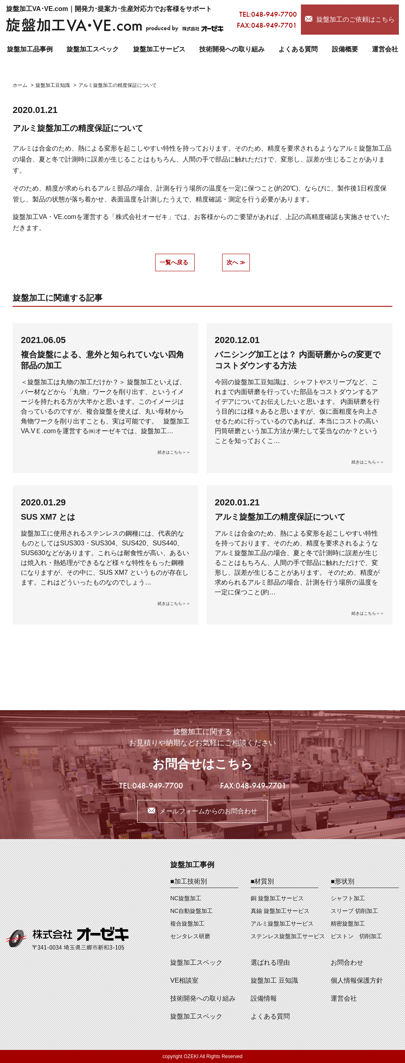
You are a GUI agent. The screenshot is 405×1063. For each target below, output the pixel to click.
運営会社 (385, 49)
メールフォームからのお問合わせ (208, 811)
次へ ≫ (236, 262)
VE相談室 (184, 980)
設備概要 (345, 49)
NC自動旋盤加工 (191, 911)
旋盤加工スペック (93, 49)
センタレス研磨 (190, 936)
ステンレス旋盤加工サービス (288, 936)
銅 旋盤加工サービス (277, 898)
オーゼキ (155, 216)
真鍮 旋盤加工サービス (280, 911)
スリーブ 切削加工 (354, 911)
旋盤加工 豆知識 (274, 980)
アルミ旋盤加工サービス (282, 923)
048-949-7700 (274, 14)
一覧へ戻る (174, 262)
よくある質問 (298, 49)
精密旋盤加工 (348, 923)
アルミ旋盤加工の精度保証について (78, 128)
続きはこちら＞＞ (174, 452)
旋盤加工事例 (192, 865)
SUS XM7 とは (48, 516)
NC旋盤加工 (185, 898)
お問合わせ (347, 962)
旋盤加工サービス (159, 49)
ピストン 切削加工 (356, 936)
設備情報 (264, 998)
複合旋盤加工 (187, 923)
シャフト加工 (348, 898)
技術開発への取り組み (232, 49)
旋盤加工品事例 (30, 49)
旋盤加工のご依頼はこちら (355, 19)
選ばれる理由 (270, 962)
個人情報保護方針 (357, 980)
